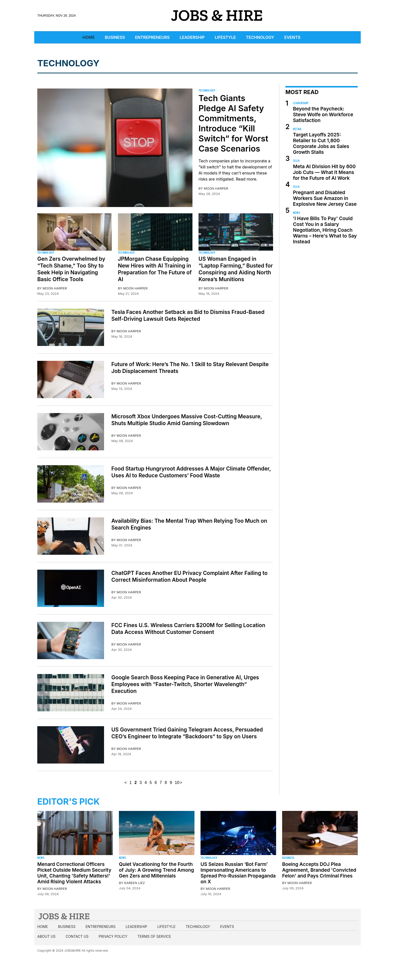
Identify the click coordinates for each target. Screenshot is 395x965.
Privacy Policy (112, 936)
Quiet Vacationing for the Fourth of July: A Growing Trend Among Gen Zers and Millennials (156, 870)
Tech (296, 161)
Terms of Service (154, 936)
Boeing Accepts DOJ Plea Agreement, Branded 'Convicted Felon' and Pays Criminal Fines (319, 870)
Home (88, 37)
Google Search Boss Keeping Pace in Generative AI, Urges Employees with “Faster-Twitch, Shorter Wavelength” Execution (185, 684)
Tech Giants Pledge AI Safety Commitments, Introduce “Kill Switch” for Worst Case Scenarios (233, 123)
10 (177, 782)
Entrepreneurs (152, 37)
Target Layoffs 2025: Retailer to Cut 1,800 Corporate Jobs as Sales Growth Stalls (321, 143)
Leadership (192, 37)
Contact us (76, 936)
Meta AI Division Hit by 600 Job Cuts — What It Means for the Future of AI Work (324, 172)
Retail (297, 129)
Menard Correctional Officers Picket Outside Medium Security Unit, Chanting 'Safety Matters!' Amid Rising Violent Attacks (74, 873)
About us (46, 936)
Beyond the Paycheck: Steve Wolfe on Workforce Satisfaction (323, 114)
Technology (260, 37)
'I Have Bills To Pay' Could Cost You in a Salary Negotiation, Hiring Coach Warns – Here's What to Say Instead (325, 230)
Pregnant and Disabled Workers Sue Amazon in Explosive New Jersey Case (325, 198)
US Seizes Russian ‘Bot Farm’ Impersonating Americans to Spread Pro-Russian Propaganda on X (238, 873)
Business (115, 37)
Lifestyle (225, 37)
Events (292, 37)
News (296, 213)
